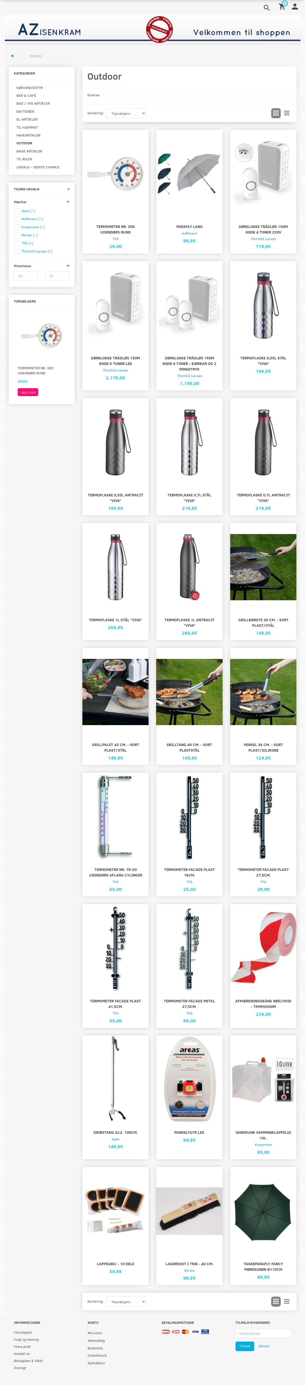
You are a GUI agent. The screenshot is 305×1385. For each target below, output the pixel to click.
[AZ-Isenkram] (152, 29)
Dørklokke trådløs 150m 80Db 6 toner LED (115, 360)
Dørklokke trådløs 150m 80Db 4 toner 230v (263, 229)
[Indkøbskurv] (282, 6)
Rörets (189, 1270)
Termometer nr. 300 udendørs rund (36, 370)
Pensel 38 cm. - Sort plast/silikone (263, 747)
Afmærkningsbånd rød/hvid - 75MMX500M (263, 1003)
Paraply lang (189, 226)
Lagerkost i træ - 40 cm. (189, 1263)
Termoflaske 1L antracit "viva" (190, 622)
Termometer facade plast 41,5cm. (115, 1003)
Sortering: (95, 112)
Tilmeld (245, 1346)
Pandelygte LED (189, 1132)
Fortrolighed (23, 1332)
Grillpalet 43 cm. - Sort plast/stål (115, 747)
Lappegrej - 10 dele (115, 1263)
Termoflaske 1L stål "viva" (115, 619)
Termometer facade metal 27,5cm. (189, 1003)
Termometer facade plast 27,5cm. (263, 872)
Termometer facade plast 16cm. (189, 872)
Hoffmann (189, 233)
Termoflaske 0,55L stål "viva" (263, 360)
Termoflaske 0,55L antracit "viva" (115, 497)
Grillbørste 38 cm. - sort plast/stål (263, 622)
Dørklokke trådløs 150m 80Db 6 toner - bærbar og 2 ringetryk (189, 363)
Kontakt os (22, 1353)
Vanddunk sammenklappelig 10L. (263, 1134)
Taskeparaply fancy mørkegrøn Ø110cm (263, 1266)
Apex (116, 1139)
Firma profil (22, 1346)
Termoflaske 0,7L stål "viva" (189, 497)
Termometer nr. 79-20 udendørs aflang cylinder (115, 872)
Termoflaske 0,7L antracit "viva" (263, 497)
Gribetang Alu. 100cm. (115, 1132)
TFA (115, 238)
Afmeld (264, 1346)
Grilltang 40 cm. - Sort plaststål (189, 747)
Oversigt (20, 1368)
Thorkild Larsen (263, 238)
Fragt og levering (26, 1339)
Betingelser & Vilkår (28, 1360)
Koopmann (263, 1144)
